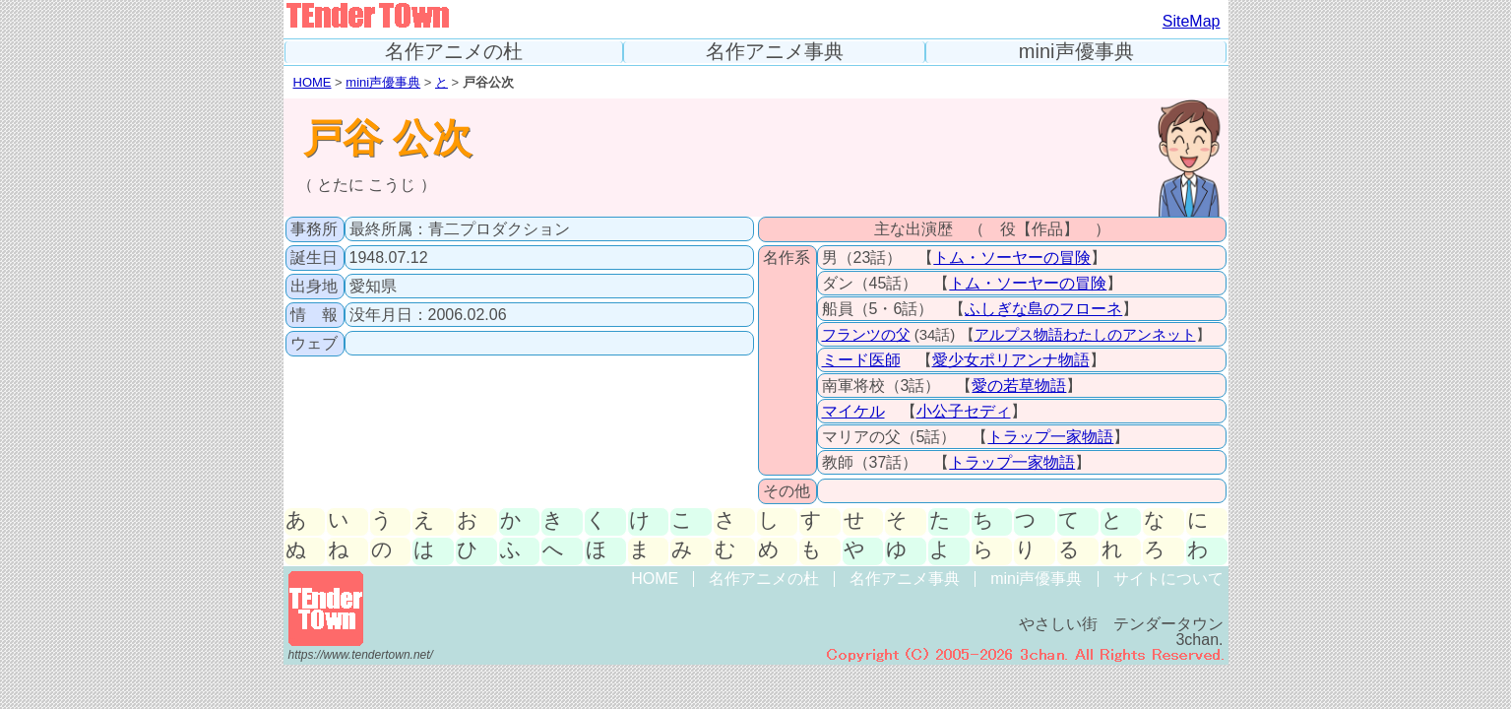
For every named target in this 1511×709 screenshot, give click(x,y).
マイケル (853, 411)
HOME (312, 82)
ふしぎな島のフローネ (1043, 308)
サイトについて (1168, 578)
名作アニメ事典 (775, 51)
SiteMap (1192, 21)
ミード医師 (861, 360)
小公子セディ (963, 411)
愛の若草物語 (1019, 385)
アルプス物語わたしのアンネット (1085, 334)
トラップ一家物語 (1050, 436)
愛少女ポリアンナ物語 (1011, 360)
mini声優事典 (1076, 51)
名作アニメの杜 (454, 51)
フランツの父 (866, 334)
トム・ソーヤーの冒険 (1012, 257)
